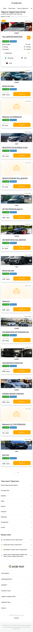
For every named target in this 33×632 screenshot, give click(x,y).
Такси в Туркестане (22, 8)
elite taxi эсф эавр (8, 270)
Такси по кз (6, 301)
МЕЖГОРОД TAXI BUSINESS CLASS (14, 147)
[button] (30, 27)
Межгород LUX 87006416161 (12, 117)
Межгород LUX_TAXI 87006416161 (14, 424)
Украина (16, 618)
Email (9, 63)
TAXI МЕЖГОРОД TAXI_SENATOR (14, 240)
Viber (24, 58)
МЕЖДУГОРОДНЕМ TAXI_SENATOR (15, 178)
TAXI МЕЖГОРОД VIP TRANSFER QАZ (15, 332)
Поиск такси (11, 8)
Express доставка (8, 86)
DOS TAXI (5, 455)
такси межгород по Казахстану (12, 363)
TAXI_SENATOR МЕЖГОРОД (12, 37)
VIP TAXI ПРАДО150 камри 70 (12, 209)
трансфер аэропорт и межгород (13, 393)
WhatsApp (9, 58)
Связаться (22, 94)
